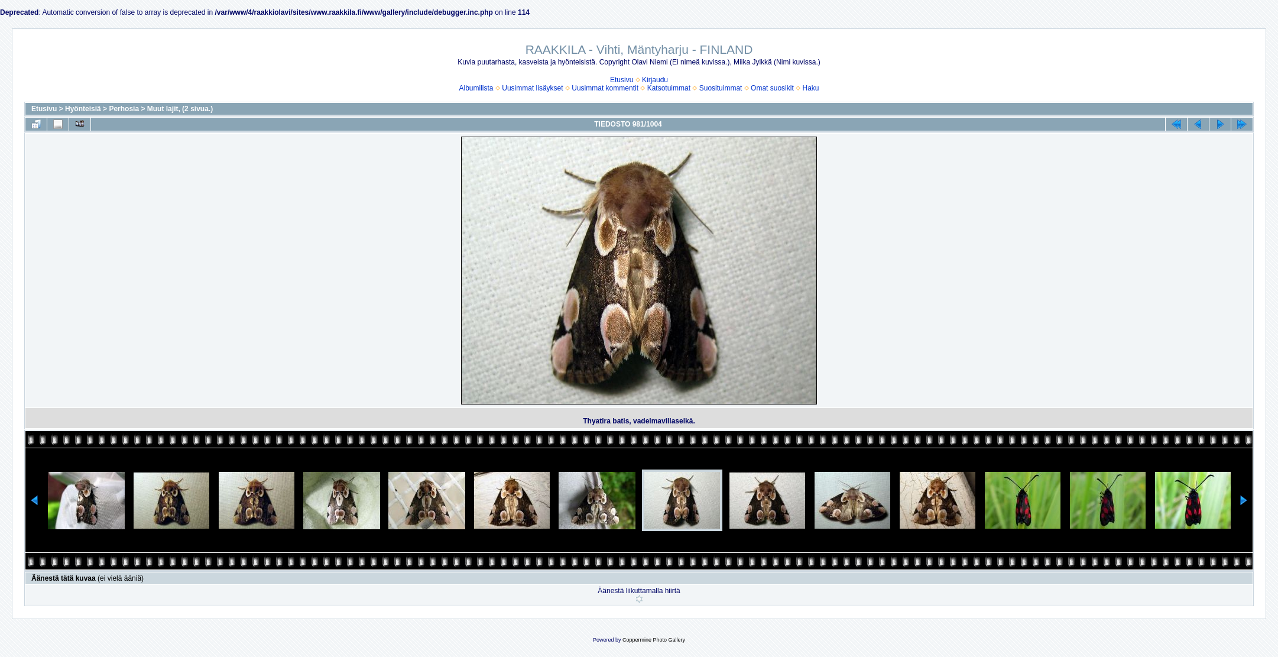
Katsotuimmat (668, 88)
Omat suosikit (772, 88)
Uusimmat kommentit (605, 88)
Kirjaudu (655, 80)
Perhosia (124, 109)
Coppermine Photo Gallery (653, 640)
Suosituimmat (720, 88)
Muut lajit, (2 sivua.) (180, 109)
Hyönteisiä (83, 109)
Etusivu (621, 80)
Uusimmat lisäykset (532, 88)
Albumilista (476, 88)
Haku (810, 88)
